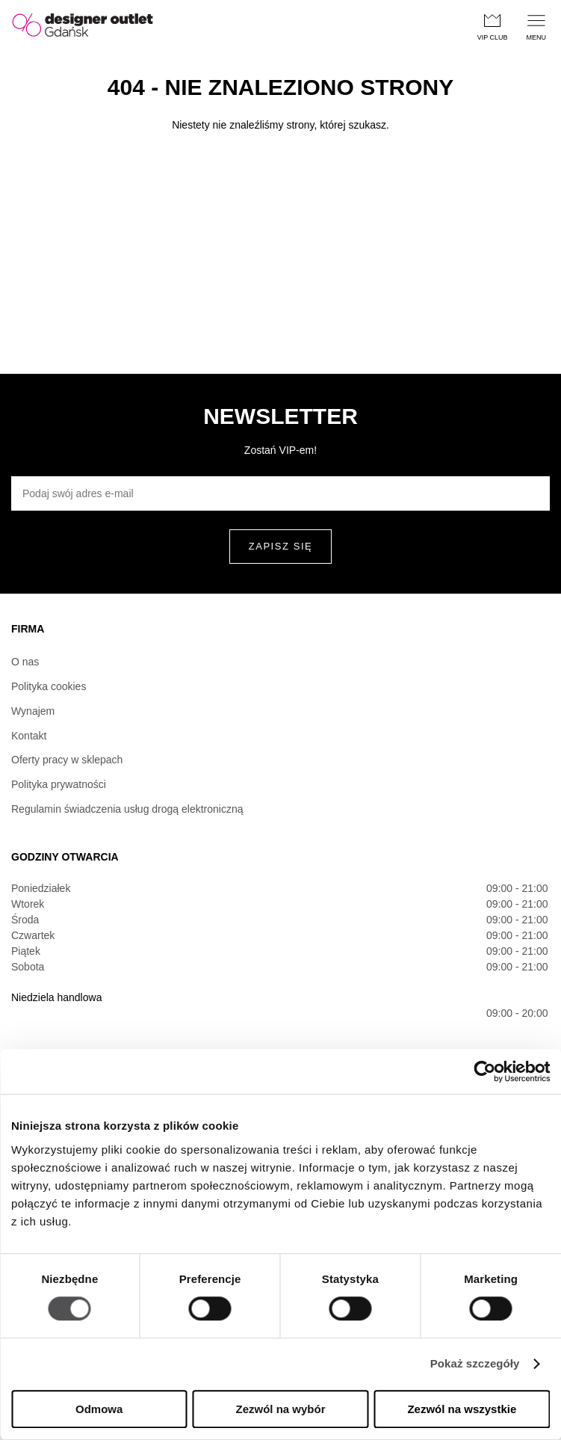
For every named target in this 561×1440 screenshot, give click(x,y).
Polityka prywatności (58, 784)
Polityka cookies (48, 686)
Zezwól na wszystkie (461, 1409)
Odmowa (99, 1409)
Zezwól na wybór (281, 1409)
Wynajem (33, 711)
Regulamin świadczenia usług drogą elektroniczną (127, 809)
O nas (25, 662)
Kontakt (28, 736)
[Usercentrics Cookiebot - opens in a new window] (484, 1071)
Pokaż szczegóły (475, 1364)
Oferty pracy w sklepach (67, 760)
